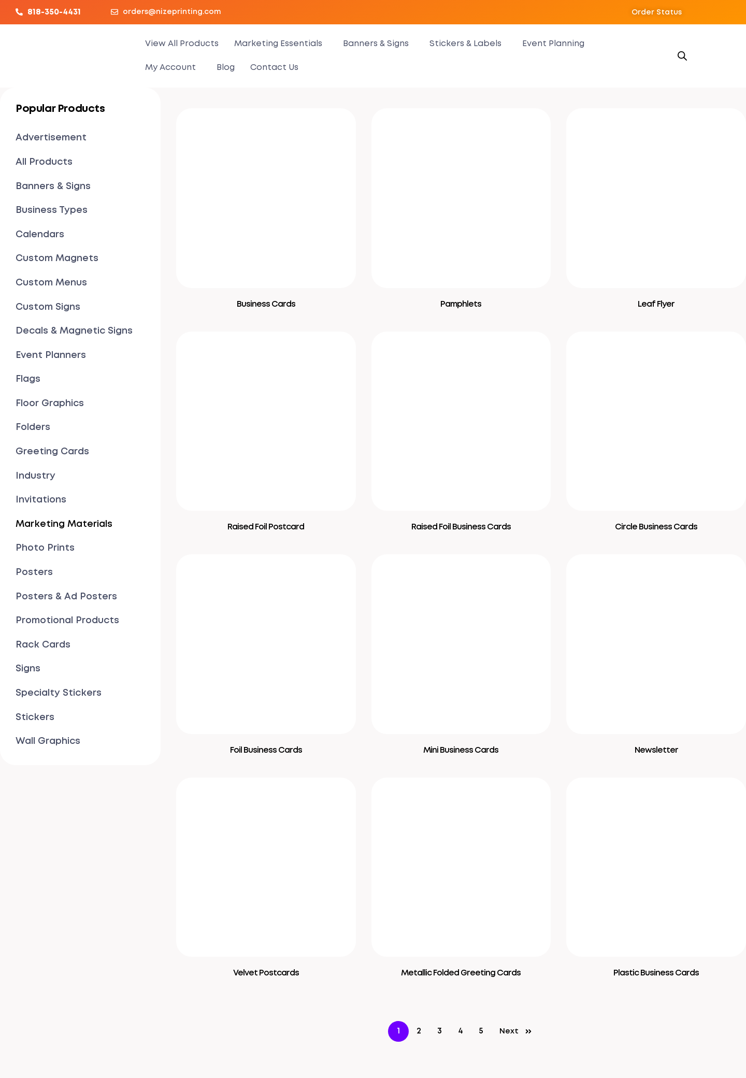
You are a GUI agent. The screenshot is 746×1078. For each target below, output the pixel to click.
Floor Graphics (50, 403)
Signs (28, 669)
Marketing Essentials (278, 44)
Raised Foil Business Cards (461, 527)
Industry (35, 476)
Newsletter (656, 750)
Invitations (41, 500)
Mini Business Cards (460, 750)
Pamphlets (460, 304)
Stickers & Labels (465, 44)
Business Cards (266, 304)
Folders (33, 427)
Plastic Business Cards (656, 973)
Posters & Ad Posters (66, 597)
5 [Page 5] (481, 1031)
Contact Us (274, 67)
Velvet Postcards (266, 973)
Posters (34, 572)
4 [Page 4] (460, 1031)
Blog (226, 67)
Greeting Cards (52, 452)
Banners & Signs (376, 44)
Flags (28, 379)
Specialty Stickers (59, 693)
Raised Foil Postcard (265, 527)
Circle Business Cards (656, 527)
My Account (170, 67)
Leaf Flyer (656, 304)
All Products (44, 162)
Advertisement (51, 138)
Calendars (40, 235)
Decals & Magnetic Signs (74, 331)
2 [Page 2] (419, 1031)
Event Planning (553, 44)
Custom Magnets (57, 258)
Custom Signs (48, 307)
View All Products (182, 44)
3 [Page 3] (439, 1031)
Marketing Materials (64, 524)
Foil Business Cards (266, 750)
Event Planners (51, 355)
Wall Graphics (48, 741)
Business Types (52, 210)
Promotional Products (67, 620)
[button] (657, 12)
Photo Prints (45, 548)
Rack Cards (43, 645)
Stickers (35, 717)
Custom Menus (51, 283)
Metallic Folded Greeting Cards (461, 973)
